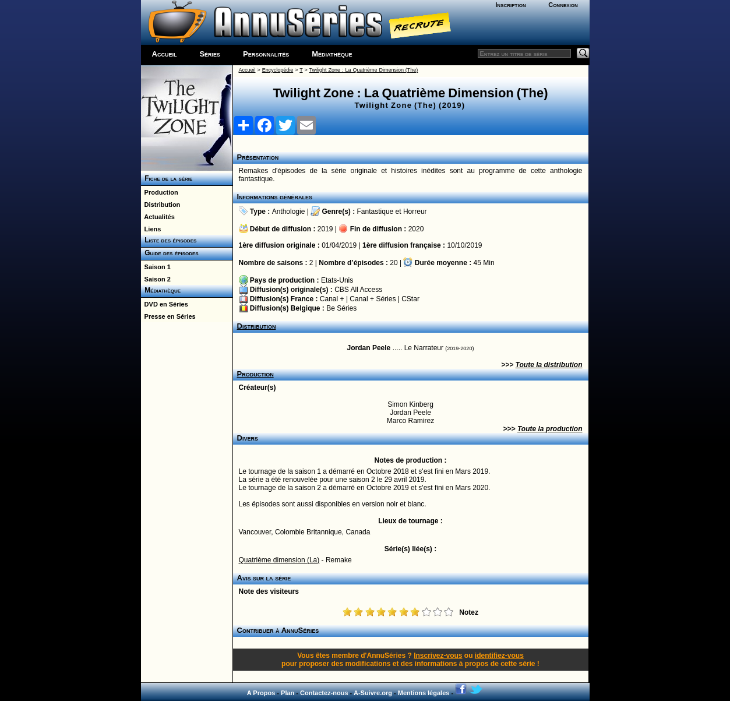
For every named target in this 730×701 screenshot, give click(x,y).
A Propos (261, 692)
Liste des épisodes (169, 240)
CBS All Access (358, 290)
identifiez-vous (499, 655)
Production (159, 192)
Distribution (161, 204)
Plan (287, 692)
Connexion (563, 4)
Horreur (415, 211)
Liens (151, 229)
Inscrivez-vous (438, 655)
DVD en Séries (164, 304)
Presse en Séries (168, 316)
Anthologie (288, 211)
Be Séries (341, 308)
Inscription (510, 4)
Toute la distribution (549, 365)
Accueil (164, 54)
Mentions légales (424, 692)
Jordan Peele (369, 348)
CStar (410, 299)
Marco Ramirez (410, 421)
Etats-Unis (337, 280)
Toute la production (550, 429)
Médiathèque (332, 54)
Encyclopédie (278, 70)
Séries (209, 54)
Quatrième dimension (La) (279, 560)
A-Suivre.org (373, 692)
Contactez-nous (324, 692)
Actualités (158, 216)
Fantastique (375, 211)
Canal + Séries (373, 299)
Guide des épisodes (170, 253)
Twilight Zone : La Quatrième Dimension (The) (363, 70)
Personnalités (266, 54)
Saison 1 (156, 266)
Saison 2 (156, 279)
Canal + (332, 299)
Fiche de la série (167, 178)
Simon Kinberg (410, 404)
